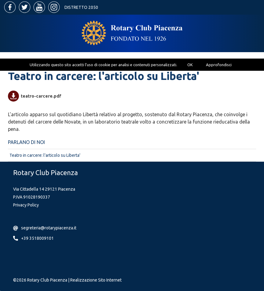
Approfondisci (219, 65)
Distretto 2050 (81, 7)
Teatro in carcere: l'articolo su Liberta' (44, 155)
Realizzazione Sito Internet (96, 280)
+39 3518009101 (37, 238)
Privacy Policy (26, 205)
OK (190, 65)
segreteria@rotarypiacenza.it (48, 227)
